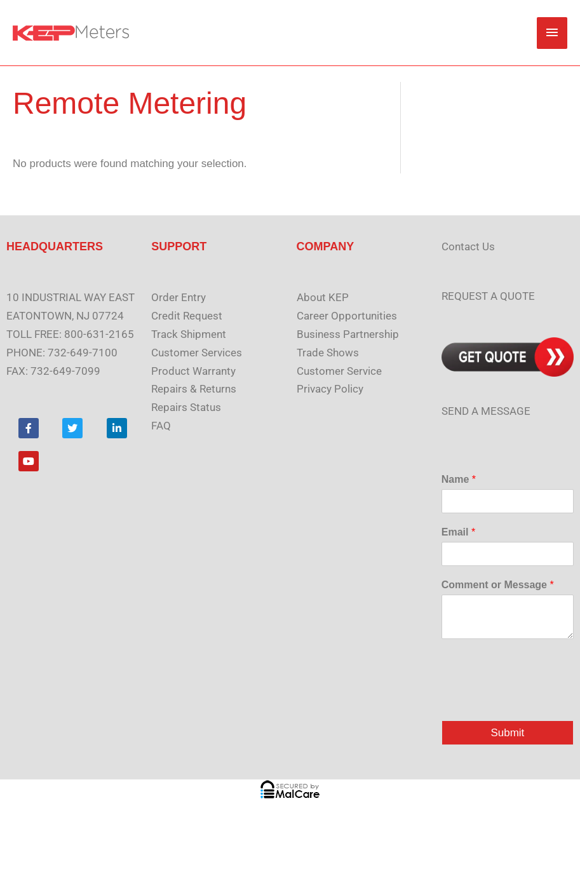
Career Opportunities (347, 315)
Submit (507, 733)
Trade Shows (328, 352)
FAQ (161, 425)
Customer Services (196, 352)
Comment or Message (498, 584)
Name (459, 479)
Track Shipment (188, 334)
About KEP (323, 297)
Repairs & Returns (193, 388)
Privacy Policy (330, 388)
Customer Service (339, 371)
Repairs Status (186, 407)
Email (458, 532)
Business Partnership (348, 334)
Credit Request (186, 315)
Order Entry (178, 297)
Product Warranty (193, 371)
